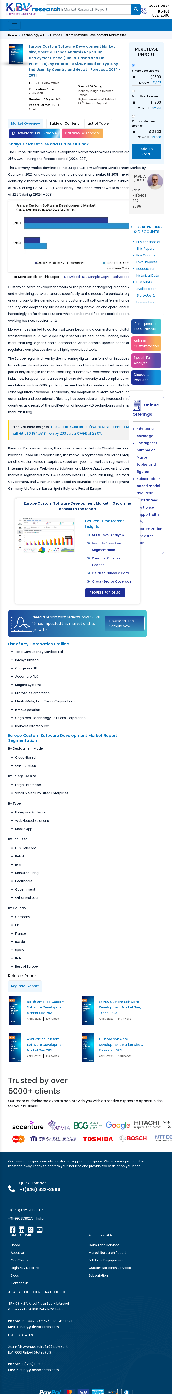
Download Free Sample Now (121, 623)
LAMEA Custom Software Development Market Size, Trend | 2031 (120, 1007)
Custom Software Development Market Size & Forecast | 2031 (121, 1044)
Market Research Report (107, 1252)
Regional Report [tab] (25, 986)
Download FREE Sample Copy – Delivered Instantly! (103, 277)
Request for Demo (105, 592)
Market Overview (25, 123)
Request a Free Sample (145, 326)
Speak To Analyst (142, 360)
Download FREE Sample (34, 133)
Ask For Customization (146, 343)
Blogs (15, 1275)
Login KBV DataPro (25, 1267)
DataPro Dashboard (82, 133)
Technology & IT (34, 35)
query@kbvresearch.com (39, 1327)
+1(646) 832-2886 (160, 13)
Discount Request (141, 377)
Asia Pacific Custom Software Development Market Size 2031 (46, 1044)
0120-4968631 (61, 1321)
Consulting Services (104, 1245)
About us (18, 1252)
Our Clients (19, 1260)
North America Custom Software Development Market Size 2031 (46, 1007)
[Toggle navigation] (14, 25)
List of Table (98, 123)
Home (12, 35)
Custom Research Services (110, 1267)
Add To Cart (146, 151)
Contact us (19, 1283)
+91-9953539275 (21, 1218)
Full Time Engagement (106, 1260)
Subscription (98, 1275)
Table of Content (64, 123)
